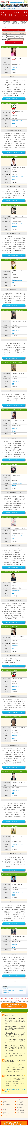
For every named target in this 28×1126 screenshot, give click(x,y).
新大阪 (13, 947)
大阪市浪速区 (18, 428)
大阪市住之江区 (19, 176)
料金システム (5, 1102)
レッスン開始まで (6, 1104)
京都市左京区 (18, 536)
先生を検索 (14, 42)
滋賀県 (13, 590)
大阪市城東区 (18, 735)
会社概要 (4, 1110)
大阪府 (13, 67)
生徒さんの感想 (20, 1101)
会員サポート (19, 1107)
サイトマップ (5, 1115)
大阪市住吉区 (18, 67)
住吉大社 (14, 70)
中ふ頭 (13, 179)
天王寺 (13, 123)
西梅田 (4, 988)
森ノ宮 (13, 738)
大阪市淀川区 (18, 280)
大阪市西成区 (18, 330)
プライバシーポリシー (7, 1113)
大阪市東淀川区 (19, 844)
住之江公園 (6, 992)
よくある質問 (19, 1102)
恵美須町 (14, 431)
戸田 (13, 282)
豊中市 (16, 944)
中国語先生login (20, 2)
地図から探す (20, 30)
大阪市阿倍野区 (19, 892)
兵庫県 (13, 645)
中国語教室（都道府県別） (22, 1106)
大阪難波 (14, 485)
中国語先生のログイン (21, 1112)
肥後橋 (8, 988)
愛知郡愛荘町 (18, 590)
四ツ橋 (16, 988)
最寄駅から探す (8, 30)
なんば (20, 988)
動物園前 (14, 689)
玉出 (13, 793)
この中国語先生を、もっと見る (14, 98)
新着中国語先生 (20, 1104)
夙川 (13, 648)
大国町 (5, 990)
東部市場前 (14, 226)
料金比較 (4, 1106)
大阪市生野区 (18, 224)
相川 (13, 846)
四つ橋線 (15, 8)
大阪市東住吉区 (19, 120)
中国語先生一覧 (9, 8)
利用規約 (4, 1112)
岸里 (13, 333)
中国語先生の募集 (20, 1110)
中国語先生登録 (13, 2)
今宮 (13, 384)
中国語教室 (3, 8)
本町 (12, 988)
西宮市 (16, 645)
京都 (13, 538)
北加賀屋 (21, 990)
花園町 (9, 990)
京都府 (13, 536)
